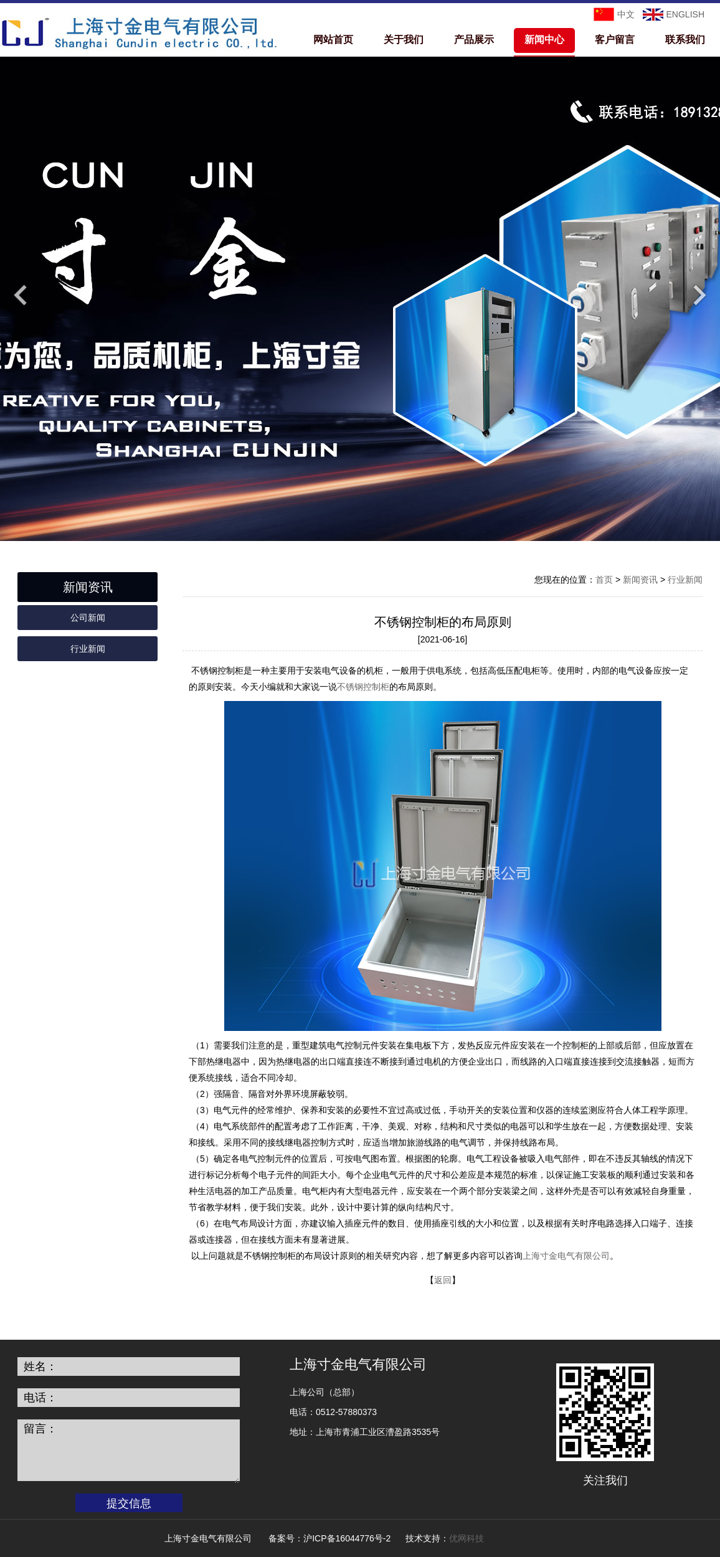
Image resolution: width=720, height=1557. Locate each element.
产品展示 (474, 39)
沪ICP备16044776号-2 (347, 1538)
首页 (604, 580)
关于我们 (404, 39)
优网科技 (466, 1538)
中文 (626, 14)
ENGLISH (685, 14)
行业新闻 (87, 649)
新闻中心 (544, 39)
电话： (40, 1397)
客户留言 (615, 39)
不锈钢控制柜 (363, 687)
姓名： (40, 1366)
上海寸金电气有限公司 (566, 1256)
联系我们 (685, 39)
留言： (40, 1429)
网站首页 (333, 39)
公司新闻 (87, 618)
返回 (443, 1280)
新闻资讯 (640, 580)
